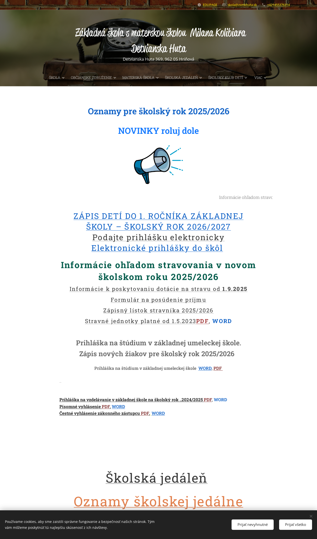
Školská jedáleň (157, 477)
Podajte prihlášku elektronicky (158, 237)
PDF (202, 320)
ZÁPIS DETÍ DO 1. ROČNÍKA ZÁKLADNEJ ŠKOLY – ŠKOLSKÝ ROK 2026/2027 (158, 221)
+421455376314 (278, 4)
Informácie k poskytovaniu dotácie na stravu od (158, 288)
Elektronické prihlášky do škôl (157, 247)
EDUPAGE (210, 4)
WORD (204, 368)
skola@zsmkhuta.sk (242, 4)
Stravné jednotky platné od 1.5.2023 (140, 320)
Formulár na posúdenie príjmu (158, 299)
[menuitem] (42, 77)
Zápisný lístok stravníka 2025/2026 (158, 310)
